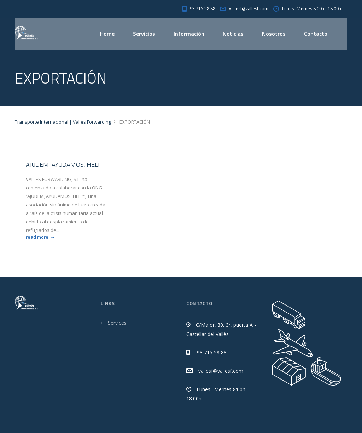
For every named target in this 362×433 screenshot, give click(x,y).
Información (189, 33)
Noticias (233, 33)
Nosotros (274, 33)
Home (107, 33)
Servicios (144, 33)
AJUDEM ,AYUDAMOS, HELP (64, 165)
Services (117, 323)
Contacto (315, 33)
